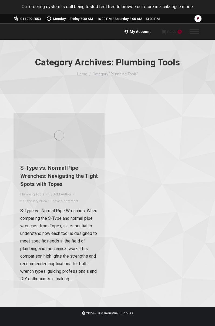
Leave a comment (64, 201)
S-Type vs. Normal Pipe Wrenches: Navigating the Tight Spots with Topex (59, 176)
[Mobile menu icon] (194, 32)
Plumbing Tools (32, 194)
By (59, 194)
